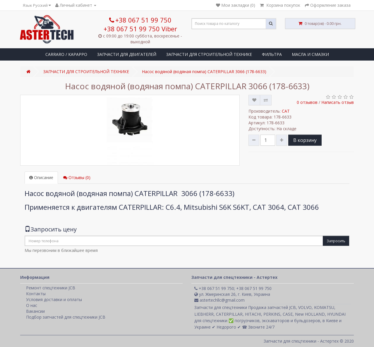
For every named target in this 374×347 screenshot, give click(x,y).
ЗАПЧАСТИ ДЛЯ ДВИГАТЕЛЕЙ (126, 54)
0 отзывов (307, 102)
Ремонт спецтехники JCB (50, 288)
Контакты (36, 293)
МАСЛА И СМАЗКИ (310, 54)
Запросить (336, 240)
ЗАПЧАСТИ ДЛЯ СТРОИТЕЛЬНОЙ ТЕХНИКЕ (209, 54)
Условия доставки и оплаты (54, 299)
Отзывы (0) (76, 177)
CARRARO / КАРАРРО (66, 54)
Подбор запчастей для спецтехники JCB (65, 317)
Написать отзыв (337, 102)
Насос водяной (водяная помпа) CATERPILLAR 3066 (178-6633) (204, 71)
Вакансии (35, 311)
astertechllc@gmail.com (219, 300)
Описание (41, 177)
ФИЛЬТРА (272, 54)
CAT (286, 111)
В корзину (305, 140)
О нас (31, 305)
